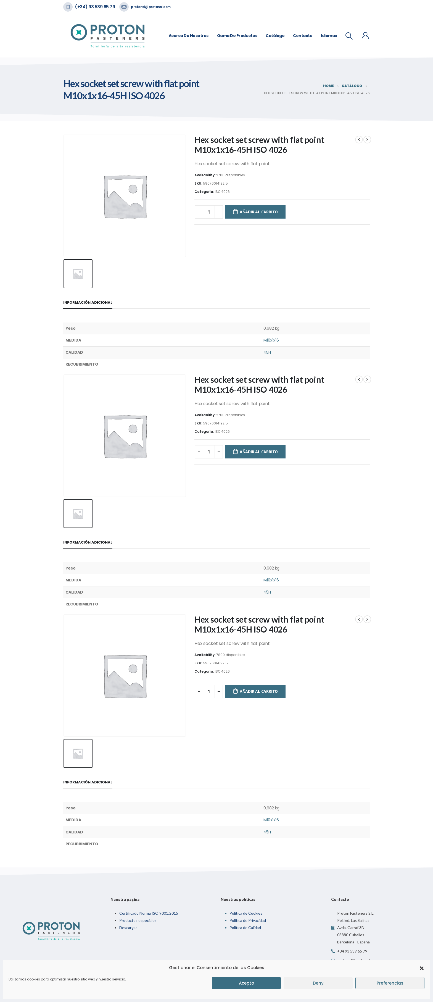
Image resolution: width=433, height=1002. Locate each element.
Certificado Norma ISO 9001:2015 (148, 913)
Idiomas (329, 35)
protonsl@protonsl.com (151, 6)
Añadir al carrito (259, 211)
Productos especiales (138, 920)
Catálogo (275, 35)
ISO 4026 (222, 191)
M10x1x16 (271, 340)
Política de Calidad (245, 927)
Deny (318, 983)
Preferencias (390, 983)
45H (267, 352)
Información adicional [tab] (87, 302)
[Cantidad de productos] (209, 212)
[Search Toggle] (349, 36)
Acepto (246, 983)
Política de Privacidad (247, 920)
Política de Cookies (245, 913)
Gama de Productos (237, 35)
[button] (421, 967)
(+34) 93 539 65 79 (95, 7)
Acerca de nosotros (188, 35)
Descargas (128, 927)
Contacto (302, 35)
